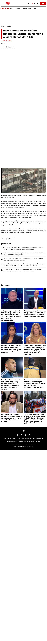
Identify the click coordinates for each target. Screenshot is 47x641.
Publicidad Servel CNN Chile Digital (15, 441)
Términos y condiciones (38, 438)
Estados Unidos (27, 9)
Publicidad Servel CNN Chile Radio (32, 441)
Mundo (9, 26)
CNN (5, 43)
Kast (35, 9)
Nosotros (18, 438)
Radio (42, 3)
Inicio (2, 26)
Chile (11, 9)
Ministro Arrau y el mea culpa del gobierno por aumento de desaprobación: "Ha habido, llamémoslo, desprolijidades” (24, 253)
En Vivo (35, 3)
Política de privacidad (26, 438)
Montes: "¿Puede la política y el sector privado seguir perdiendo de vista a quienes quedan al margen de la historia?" (23, 259)
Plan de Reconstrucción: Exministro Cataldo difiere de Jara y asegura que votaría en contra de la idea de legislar (11, 418)
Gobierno (17, 9)
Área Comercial (7, 438)
